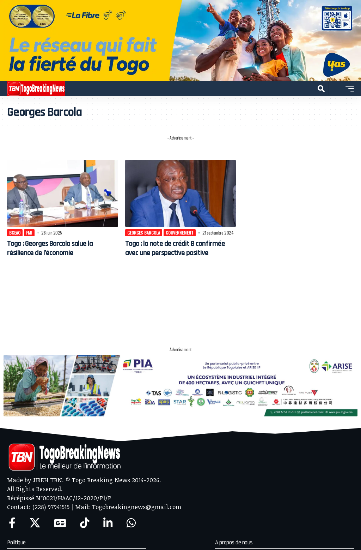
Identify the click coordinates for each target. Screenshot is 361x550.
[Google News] (60, 523)
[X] (35, 523)
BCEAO (14, 233)
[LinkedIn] (108, 523)
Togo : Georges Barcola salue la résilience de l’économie (57, 248)
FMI (29, 233)
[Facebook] (12, 523)
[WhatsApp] (131, 523)
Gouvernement (180, 233)
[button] (321, 88)
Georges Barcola (143, 233)
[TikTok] (84, 523)
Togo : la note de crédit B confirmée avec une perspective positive (176, 253)
